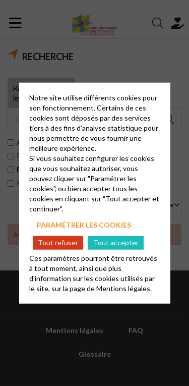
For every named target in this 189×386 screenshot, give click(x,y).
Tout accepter (116, 242)
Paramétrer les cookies (84, 224)
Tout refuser (58, 242)
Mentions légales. (124, 288)
